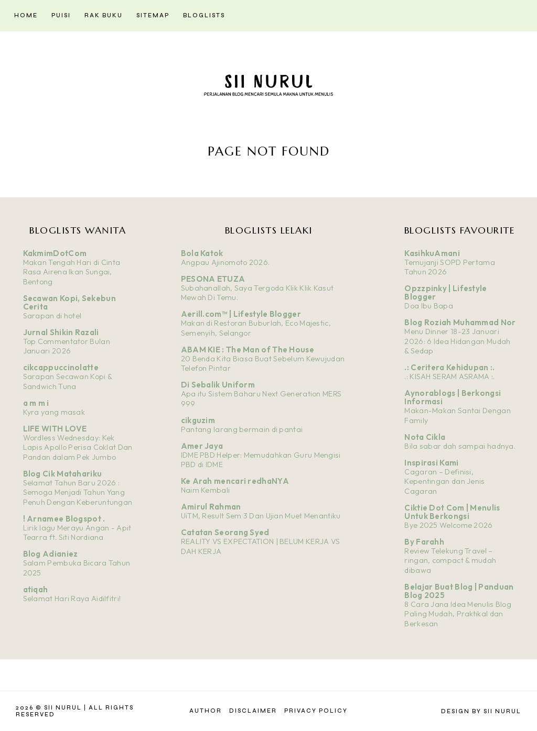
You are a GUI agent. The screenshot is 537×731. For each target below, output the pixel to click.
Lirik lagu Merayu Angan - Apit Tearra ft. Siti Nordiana (77, 532)
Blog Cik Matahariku (62, 474)
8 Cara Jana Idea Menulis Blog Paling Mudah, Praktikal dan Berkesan (457, 614)
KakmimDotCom (55, 253)
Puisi (61, 15)
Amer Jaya (202, 446)
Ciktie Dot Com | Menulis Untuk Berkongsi (452, 512)
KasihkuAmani (432, 253)
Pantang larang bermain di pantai (242, 429)
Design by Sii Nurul (481, 711)
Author (205, 710)
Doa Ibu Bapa (428, 306)
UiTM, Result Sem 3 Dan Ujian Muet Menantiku (261, 515)
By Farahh (424, 542)
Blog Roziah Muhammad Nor (459, 322)
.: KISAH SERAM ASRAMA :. (449, 376)
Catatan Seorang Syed (225, 532)
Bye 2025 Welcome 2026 (448, 525)
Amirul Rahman (211, 507)
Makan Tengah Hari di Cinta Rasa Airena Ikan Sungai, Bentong (72, 272)
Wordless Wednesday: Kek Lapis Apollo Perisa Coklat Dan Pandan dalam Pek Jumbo (78, 447)
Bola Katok (202, 253)
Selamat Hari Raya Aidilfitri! (72, 598)
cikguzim (198, 420)
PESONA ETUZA (213, 279)
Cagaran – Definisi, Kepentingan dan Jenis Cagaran (444, 481)
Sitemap (152, 15)
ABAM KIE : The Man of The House (247, 350)
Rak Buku (103, 15)
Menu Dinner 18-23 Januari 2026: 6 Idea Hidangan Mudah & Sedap (457, 341)
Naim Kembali (205, 490)
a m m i (36, 403)
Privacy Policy (316, 710)
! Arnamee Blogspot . (64, 519)
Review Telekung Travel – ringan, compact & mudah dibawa (450, 560)
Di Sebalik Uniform (218, 385)
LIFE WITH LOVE (55, 429)
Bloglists (204, 15)
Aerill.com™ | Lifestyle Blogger (241, 314)
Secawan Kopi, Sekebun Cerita (69, 302)
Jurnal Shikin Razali (61, 332)
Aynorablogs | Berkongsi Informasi (452, 397)
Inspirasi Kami (431, 463)
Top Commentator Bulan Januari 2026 (66, 346)
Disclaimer (253, 710)
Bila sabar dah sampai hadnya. (459, 446)
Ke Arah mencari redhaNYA (235, 481)
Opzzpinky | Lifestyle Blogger (445, 292)
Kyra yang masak (54, 412)
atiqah (35, 589)
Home (26, 15)
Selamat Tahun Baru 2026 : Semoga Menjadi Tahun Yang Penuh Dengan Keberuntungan (78, 492)
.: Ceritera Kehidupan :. (449, 367)
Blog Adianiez (50, 554)
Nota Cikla (424, 437)
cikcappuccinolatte (61, 367)
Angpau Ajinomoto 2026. (225, 262)
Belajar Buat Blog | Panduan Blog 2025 (458, 591)
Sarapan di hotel (52, 315)
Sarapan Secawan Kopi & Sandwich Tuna (67, 381)
